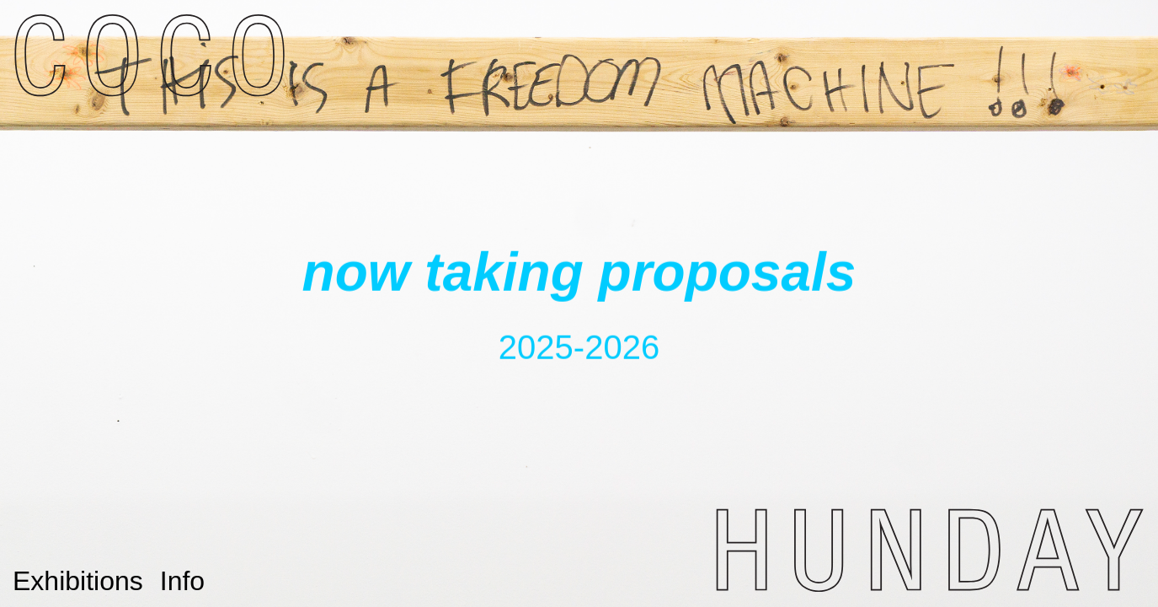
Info (182, 581)
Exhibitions (78, 581)
